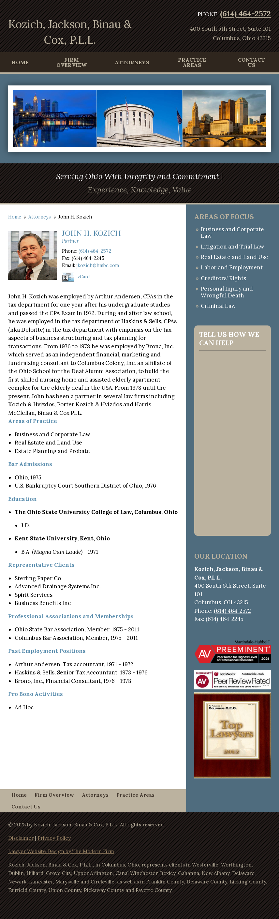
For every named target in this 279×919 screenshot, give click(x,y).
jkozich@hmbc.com (97, 265)
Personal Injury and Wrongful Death (227, 292)
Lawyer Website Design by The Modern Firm (61, 851)
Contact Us (251, 62)
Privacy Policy (54, 838)
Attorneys (132, 62)
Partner (70, 241)
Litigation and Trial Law (232, 246)
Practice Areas (192, 62)
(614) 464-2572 (245, 13)
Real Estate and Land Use (234, 257)
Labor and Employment (232, 267)
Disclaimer (21, 838)
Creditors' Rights (223, 278)
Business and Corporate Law (232, 232)
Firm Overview (71, 62)
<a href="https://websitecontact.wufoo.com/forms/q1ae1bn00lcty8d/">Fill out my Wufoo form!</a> (232, 442)
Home (20, 62)
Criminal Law (218, 305)
